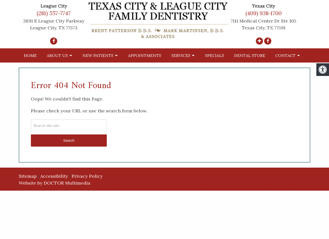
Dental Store (249, 55)
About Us (57, 55)
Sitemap (28, 176)
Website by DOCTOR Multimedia (54, 183)
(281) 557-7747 (54, 13)
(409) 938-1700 (263, 13)
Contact (285, 55)
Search (68, 140)
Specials (214, 55)
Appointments (144, 55)
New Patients (98, 55)
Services (180, 55)
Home (30, 55)
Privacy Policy (87, 176)
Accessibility (54, 176)
